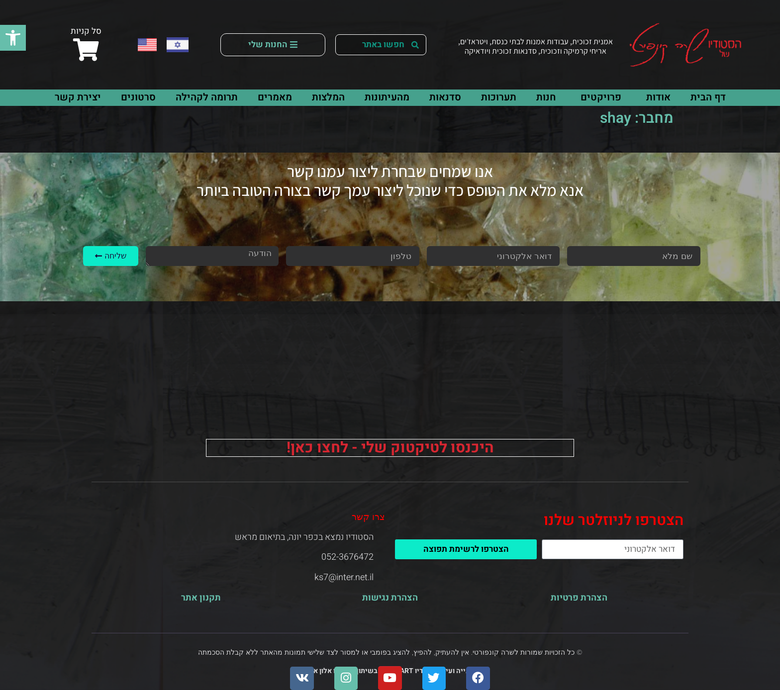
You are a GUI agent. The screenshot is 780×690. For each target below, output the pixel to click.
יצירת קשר (78, 97)
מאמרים (275, 97)
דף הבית (708, 97)
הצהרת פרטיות (579, 597)
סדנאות (445, 97)
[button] (13, 38)
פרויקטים (598, 97)
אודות (656, 97)
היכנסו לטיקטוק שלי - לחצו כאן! (390, 448)
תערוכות (498, 97)
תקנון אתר (201, 597)
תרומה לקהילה (207, 97)
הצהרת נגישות (390, 597)
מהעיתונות (387, 97)
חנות (546, 97)
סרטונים (138, 97)
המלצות (328, 97)
